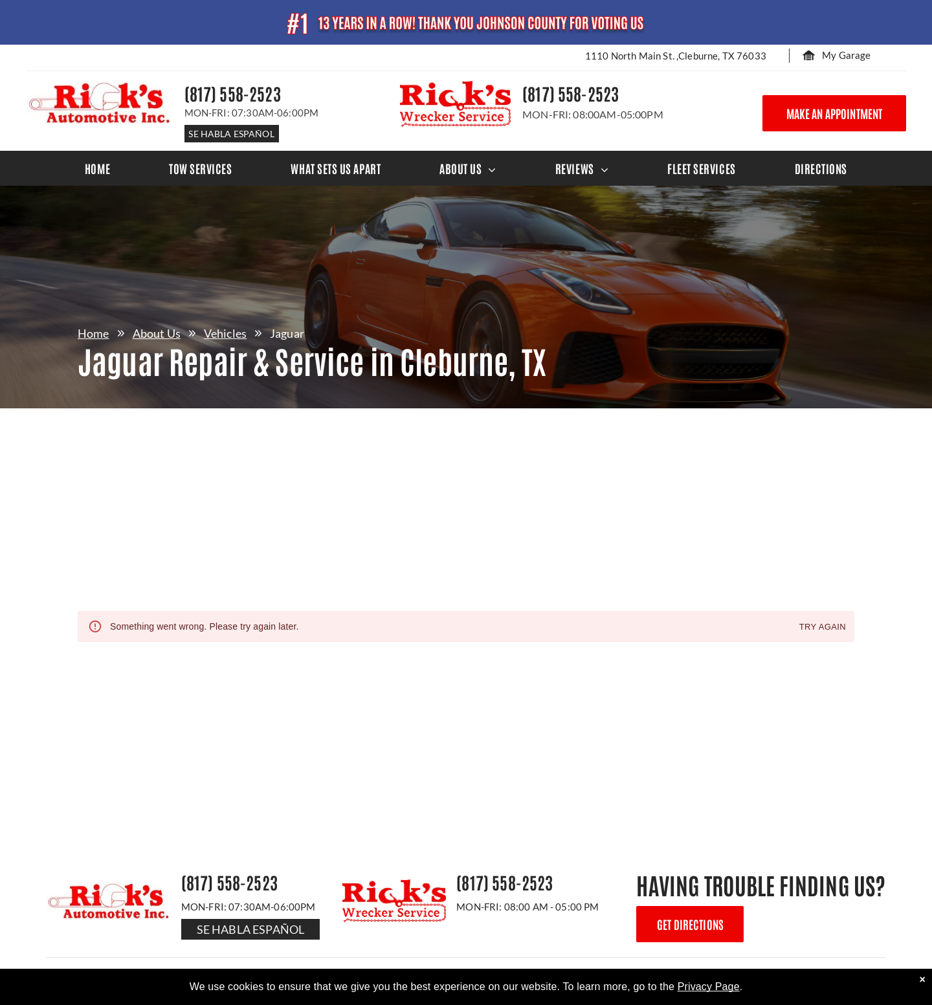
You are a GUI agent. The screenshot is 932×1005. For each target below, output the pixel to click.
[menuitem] (97, 168)
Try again (822, 627)
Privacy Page (709, 986)
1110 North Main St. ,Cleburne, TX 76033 (675, 55)
